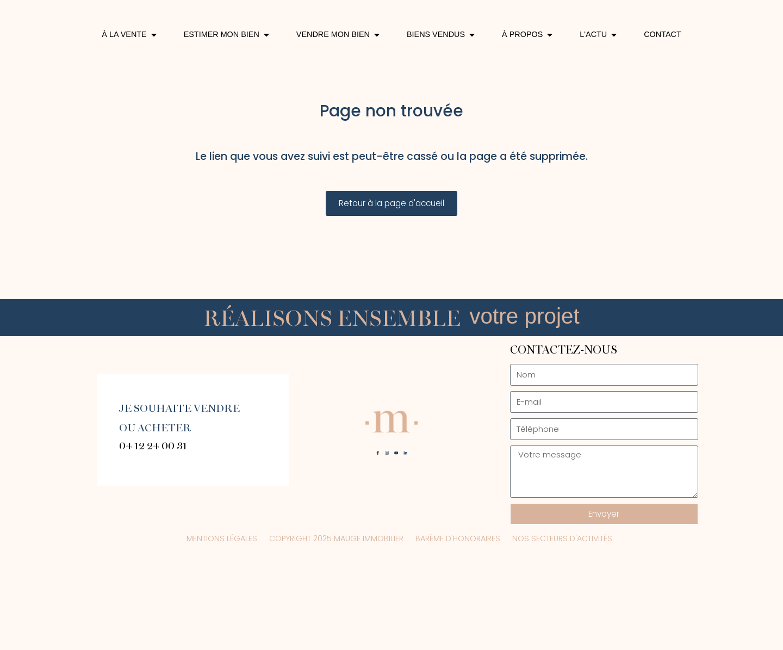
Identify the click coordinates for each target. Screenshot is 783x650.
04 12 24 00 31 (153, 529)
